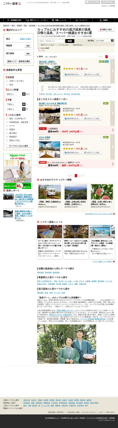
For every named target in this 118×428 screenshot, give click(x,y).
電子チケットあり (47, 45)
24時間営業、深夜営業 (18, 122)
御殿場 (57, 405)
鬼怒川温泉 (94, 403)
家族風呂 (13, 137)
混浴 (46, 293)
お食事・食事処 (91, 281)
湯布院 (86, 403)
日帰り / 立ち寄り (16, 81)
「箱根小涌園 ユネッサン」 (65, 310)
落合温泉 (48, 272)
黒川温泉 (79, 403)
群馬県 (52, 400)
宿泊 (55, 281)
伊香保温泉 (63, 403)
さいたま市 (45, 405)
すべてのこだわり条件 (18, 146)
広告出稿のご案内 (73, 412)
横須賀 (34, 405)
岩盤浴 (12, 129)
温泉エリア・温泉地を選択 (18, 61)
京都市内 (72, 405)
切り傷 (58, 284)
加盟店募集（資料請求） (56, 412)
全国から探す (25, 39)
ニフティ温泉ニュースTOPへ (103, 261)
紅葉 (63, 293)
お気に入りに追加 (93, 74)
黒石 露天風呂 (75, 94)
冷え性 (61, 281)
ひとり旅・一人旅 (71, 281)
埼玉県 (33, 400)
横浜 (25, 405)
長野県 (76, 400)
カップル (109, 281)
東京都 (58, 400)
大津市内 (80, 405)
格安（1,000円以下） (45, 281)
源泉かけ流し (42, 284)
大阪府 (64, 400)
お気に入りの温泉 (92, 2)
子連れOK (82, 284)
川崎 (29, 405)
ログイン (104, 6)
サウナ (81, 281)
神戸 (86, 405)
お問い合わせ (110, 412)
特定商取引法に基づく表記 (69, 418)
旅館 (76, 284)
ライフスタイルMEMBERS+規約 (97, 418)
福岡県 (88, 400)
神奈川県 (26, 400)
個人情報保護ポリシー (52, 418)
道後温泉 (71, 403)
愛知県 (82, 400)
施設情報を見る (72, 74)
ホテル (70, 284)
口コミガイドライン (89, 412)
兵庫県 (45, 400)
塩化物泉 (51, 284)
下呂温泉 (54, 403)
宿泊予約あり (78, 45)
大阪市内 (64, 405)
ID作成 (112, 6)
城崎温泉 (46, 403)
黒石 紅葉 (67, 94)
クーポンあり (64, 45)
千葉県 (39, 400)
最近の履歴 (108, 2)
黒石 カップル (57, 94)
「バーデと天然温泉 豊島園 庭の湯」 (93, 319)
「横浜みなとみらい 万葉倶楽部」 (60, 315)
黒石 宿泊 (49, 94)
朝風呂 (64, 284)
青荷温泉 (40, 272)
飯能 (52, 405)
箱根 (32, 403)
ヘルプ (100, 412)
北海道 (70, 400)
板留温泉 (56, 272)
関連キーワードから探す (13, 408)
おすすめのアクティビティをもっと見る (99, 214)
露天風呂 (101, 281)
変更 (28, 46)
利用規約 (82, 418)
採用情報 (112, 418)
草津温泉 (26, 403)
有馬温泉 (39, 403)
